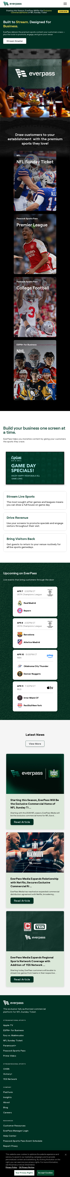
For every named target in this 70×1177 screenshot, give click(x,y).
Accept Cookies (45, 1173)
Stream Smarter (15, 41)
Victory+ (7, 1074)
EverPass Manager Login (16, 1130)
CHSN (6, 1068)
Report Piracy (10, 1146)
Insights (7, 1097)
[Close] (66, 1155)
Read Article (22, 822)
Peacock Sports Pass (14, 1050)
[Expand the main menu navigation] (65, 3)
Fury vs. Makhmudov (13, 1035)
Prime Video (9, 1055)
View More (35, 743)
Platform (8, 1092)
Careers (7, 1112)
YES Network (10, 1079)
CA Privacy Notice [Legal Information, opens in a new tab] (26, 1167)
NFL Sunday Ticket (13, 1040)
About (6, 1102)
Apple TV (8, 1025)
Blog (5, 1107)
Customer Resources (14, 1125)
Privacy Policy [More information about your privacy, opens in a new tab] (11, 1167)
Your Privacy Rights (24, 1173)
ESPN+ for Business (13, 1030)
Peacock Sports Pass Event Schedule (22, 1141)
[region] (35, 1163)
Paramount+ (9, 1045)
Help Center (9, 1135)
